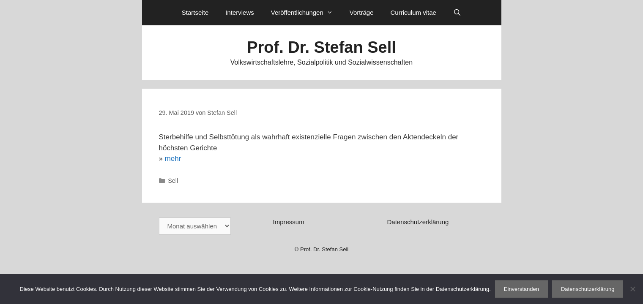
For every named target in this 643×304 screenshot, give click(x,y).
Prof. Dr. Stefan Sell (321, 47)
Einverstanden (521, 289)
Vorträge (362, 12)
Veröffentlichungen (306, 12)
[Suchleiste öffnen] (457, 12)
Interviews (239, 12)
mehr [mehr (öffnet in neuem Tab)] (173, 159)
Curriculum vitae (413, 12)
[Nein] (632, 289)
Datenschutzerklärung (418, 221)
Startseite (195, 12)
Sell (173, 180)
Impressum (288, 221)
